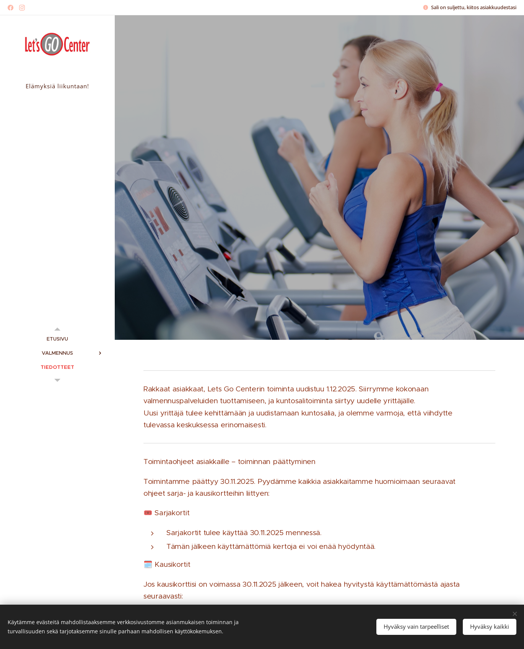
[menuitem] (57, 338)
